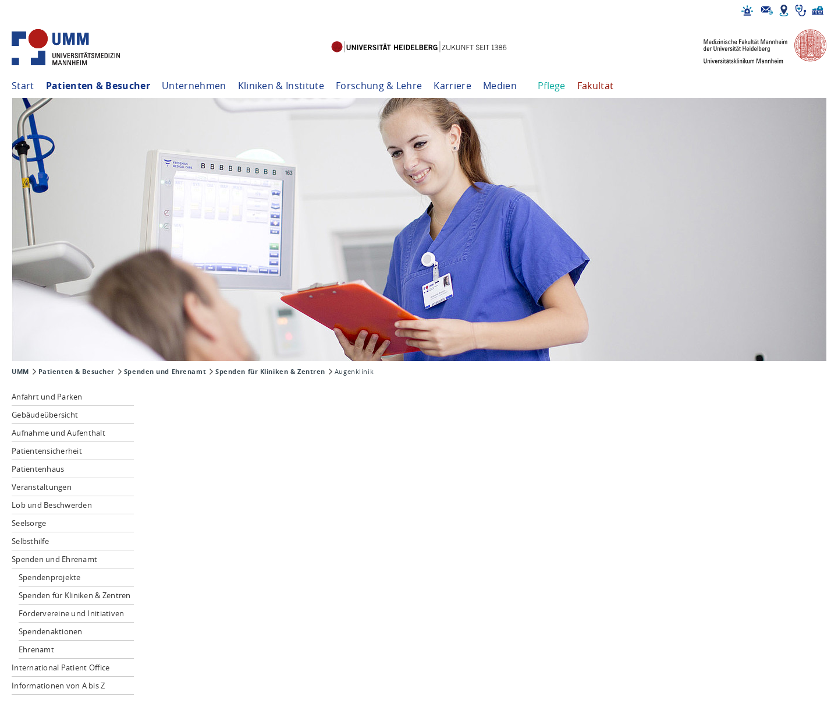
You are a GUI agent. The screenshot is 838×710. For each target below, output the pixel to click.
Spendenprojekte (50, 577)
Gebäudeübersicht (45, 414)
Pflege (552, 85)
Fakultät (595, 85)
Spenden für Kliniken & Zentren (270, 371)
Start (23, 85)
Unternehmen (194, 85)
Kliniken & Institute (281, 85)
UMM (20, 371)
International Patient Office (60, 667)
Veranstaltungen (42, 487)
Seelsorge (29, 523)
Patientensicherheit (47, 451)
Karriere (452, 85)
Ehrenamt (36, 649)
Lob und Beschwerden (52, 505)
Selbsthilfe (30, 541)
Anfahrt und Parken (47, 396)
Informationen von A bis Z (58, 685)
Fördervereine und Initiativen (72, 613)
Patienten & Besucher (98, 85)
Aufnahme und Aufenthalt (58, 433)
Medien (500, 85)
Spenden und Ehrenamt (165, 371)
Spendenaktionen (51, 631)
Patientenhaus (38, 469)
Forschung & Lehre (379, 85)
